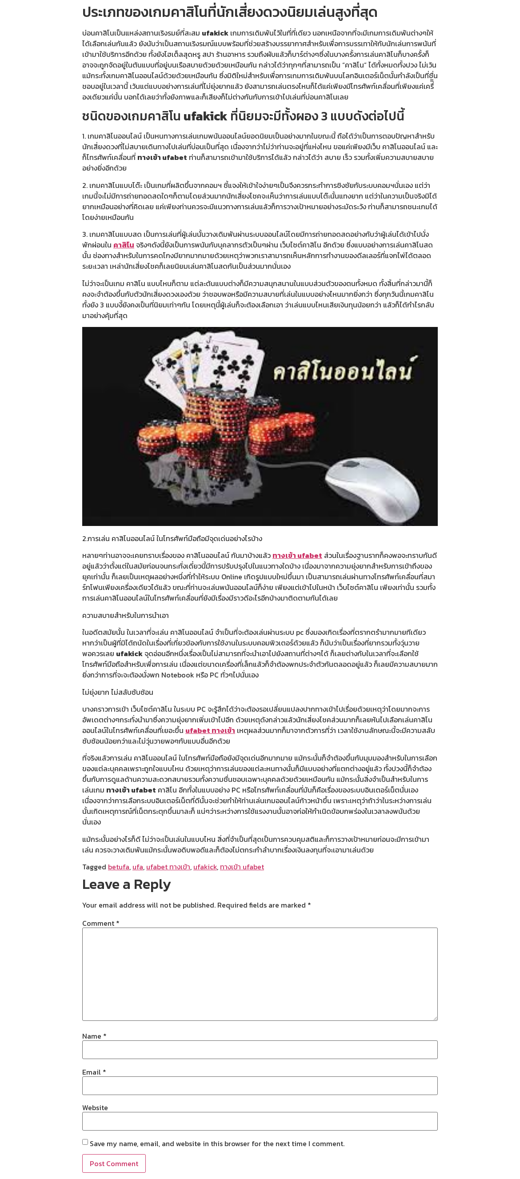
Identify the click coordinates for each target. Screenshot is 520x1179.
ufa (137, 866)
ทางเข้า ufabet (297, 555)
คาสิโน (123, 244)
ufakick (205, 866)
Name (94, 1036)
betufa (118, 866)
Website (95, 1107)
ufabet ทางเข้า (210, 730)
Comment (101, 923)
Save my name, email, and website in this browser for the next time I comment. (217, 1143)
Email (94, 1071)
